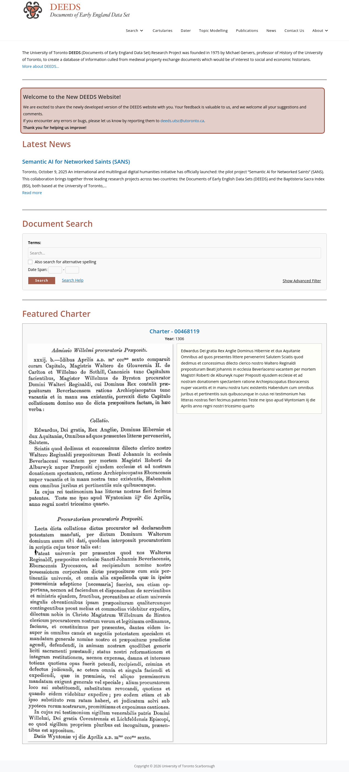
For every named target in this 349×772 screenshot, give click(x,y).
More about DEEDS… (40, 66)
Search (41, 280)
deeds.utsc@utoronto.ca (182, 120)
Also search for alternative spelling (65, 261)
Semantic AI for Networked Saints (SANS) (76, 161)
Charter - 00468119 (174, 331)
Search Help (72, 280)
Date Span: (37, 269)
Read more (32, 192)
